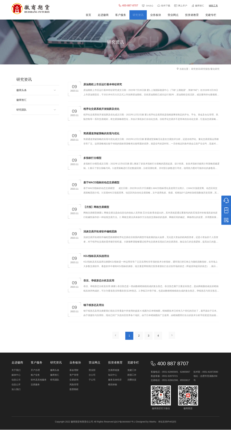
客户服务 (36, 362)
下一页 (173, 336)
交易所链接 (113, 370)
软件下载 (165, 6)
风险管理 (73, 385)
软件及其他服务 (39, 380)
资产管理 (73, 375)
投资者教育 (115, 362)
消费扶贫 (131, 380)
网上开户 (182, 6)
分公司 (92, 375)
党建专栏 (133, 362)
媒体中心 (16, 375)
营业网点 (94, 362)
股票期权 (73, 389)
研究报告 (205, 69)
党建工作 (131, 370)
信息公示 (16, 380)
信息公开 (16, 385)
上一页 (115, 336)
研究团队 (54, 380)
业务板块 (75, 362)
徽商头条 (54, 370)
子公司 (92, 380)
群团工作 (131, 375)
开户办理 (35, 370)
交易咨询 (73, 380)
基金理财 (73, 370)
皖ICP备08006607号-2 (125, 422)
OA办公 (149, 6)
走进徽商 (17, 362)
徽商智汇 (199, 6)
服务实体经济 (115, 380)
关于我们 (16, 370)
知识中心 (112, 375)
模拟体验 (112, 385)
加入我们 (16, 389)
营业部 (92, 370)
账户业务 (35, 375)
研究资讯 (195, 69)
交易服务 (35, 385)
